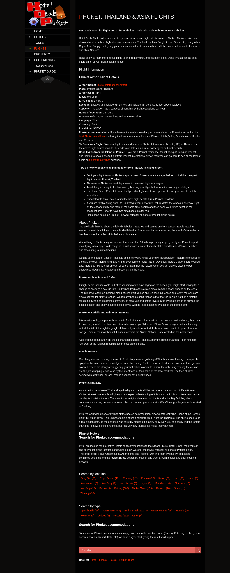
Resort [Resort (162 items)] (121, 515)
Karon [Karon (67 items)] (164, 478)
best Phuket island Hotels (93, 136)
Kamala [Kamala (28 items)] (148, 478)
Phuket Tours (126, 559)
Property (42, 54)
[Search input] (138, 550)
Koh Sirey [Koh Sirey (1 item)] (109, 483)
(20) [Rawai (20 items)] (168, 488)
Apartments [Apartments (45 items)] (112, 510)
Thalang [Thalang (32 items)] (87, 493)
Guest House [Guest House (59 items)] (161, 510)
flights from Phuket (99, 160)
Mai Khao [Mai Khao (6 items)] (160, 483)
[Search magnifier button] (198, 550)
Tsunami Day (44, 65)
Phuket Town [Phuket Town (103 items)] (142, 488)
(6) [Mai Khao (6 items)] (169, 483)
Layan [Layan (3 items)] (146, 483)
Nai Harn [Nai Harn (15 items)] (182, 483)
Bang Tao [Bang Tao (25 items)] (88, 478)
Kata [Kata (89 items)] (179, 478)
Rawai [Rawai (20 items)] (159, 488)
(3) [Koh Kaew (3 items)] (96, 483)
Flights (40, 48)
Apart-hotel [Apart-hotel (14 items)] (89, 510)
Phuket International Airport (111, 84)
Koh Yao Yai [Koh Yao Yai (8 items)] (128, 483)
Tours (39, 42)
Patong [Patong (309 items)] (121, 488)
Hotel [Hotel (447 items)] (87, 515)
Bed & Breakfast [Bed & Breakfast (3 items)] (136, 510)
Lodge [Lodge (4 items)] (104, 515)
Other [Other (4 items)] (137, 515)
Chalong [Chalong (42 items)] (130, 478)
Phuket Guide (45, 71)
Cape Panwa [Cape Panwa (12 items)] (109, 478)
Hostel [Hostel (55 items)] (182, 510)
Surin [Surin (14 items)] (179, 488)
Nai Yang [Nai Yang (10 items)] (88, 488)
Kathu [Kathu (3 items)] (193, 478)
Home (38, 31)
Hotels (40, 37)
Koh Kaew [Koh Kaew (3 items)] (86, 483)
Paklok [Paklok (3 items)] (105, 488)
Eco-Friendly (44, 60)
